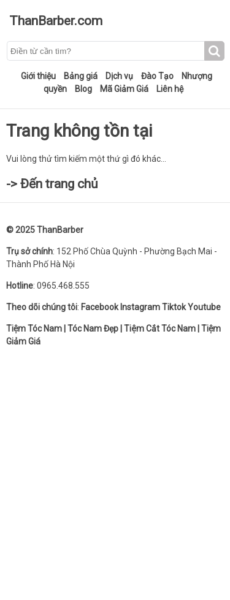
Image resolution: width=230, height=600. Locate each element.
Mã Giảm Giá (124, 89)
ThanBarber (60, 230)
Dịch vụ (119, 76)
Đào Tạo (157, 76)
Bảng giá (81, 76)
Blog (83, 89)
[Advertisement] (115, 473)
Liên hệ (169, 89)
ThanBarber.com (55, 20)
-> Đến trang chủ (52, 184)
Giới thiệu (38, 76)
